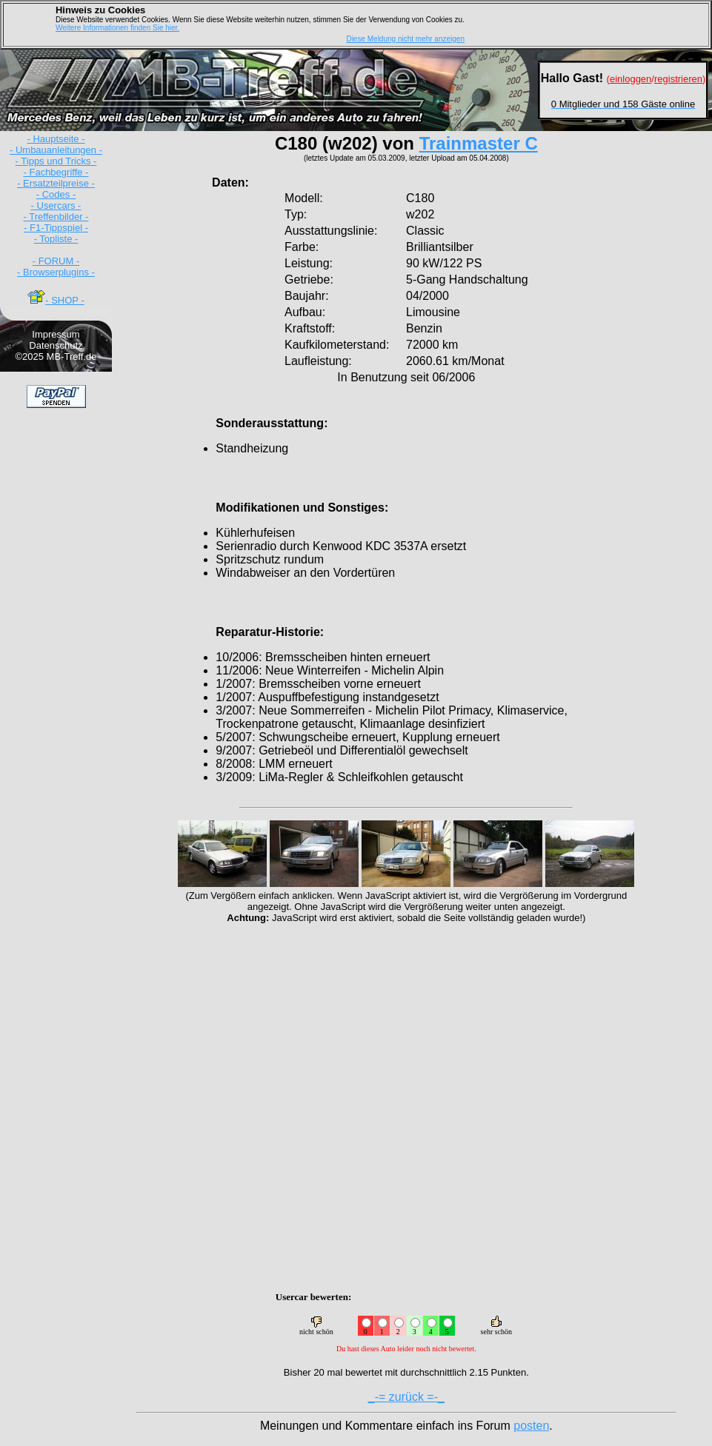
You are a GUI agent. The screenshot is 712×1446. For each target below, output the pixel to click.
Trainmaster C (478, 143)
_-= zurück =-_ (406, 1396)
